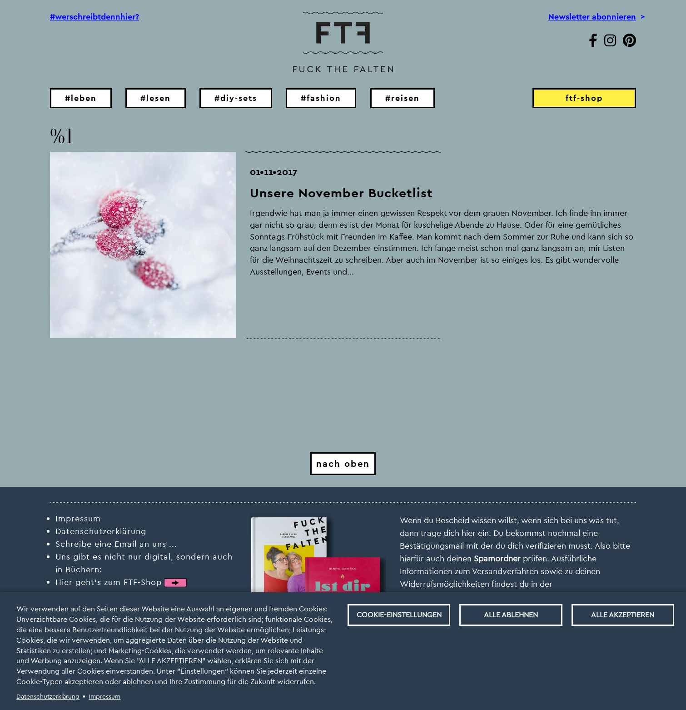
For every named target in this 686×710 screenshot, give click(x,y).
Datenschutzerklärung (48, 696)
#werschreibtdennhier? (94, 16)
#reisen (402, 98)
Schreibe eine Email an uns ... (116, 544)
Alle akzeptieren (622, 615)
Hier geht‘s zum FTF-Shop (108, 582)
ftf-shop (584, 98)
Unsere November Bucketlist (341, 193)
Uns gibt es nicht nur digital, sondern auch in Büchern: (144, 563)
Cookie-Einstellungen (399, 615)
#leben (81, 98)
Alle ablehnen (511, 615)
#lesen (155, 98)
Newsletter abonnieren (592, 16)
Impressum (104, 696)
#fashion (321, 98)
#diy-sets (235, 98)
